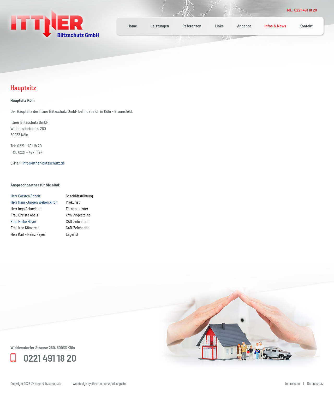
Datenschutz (315, 383)
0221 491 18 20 (49, 357)
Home (132, 25)
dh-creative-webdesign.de (108, 383)
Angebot (244, 25)
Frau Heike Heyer (23, 221)
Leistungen (160, 25)
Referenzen (191, 25)
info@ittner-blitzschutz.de (43, 162)
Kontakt (306, 25)
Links (219, 25)
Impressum (292, 383)
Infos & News (275, 25)
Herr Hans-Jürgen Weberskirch (34, 202)
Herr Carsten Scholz (25, 195)
